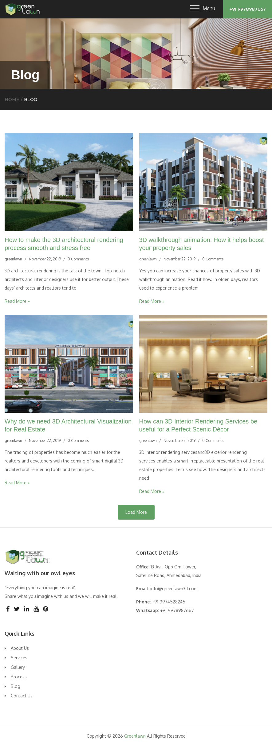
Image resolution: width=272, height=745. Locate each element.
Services (19, 657)
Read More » (17, 301)
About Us (20, 648)
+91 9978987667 (247, 9)
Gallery (18, 667)
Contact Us (22, 695)
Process (19, 676)
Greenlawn (135, 736)
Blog (15, 686)
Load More (136, 512)
